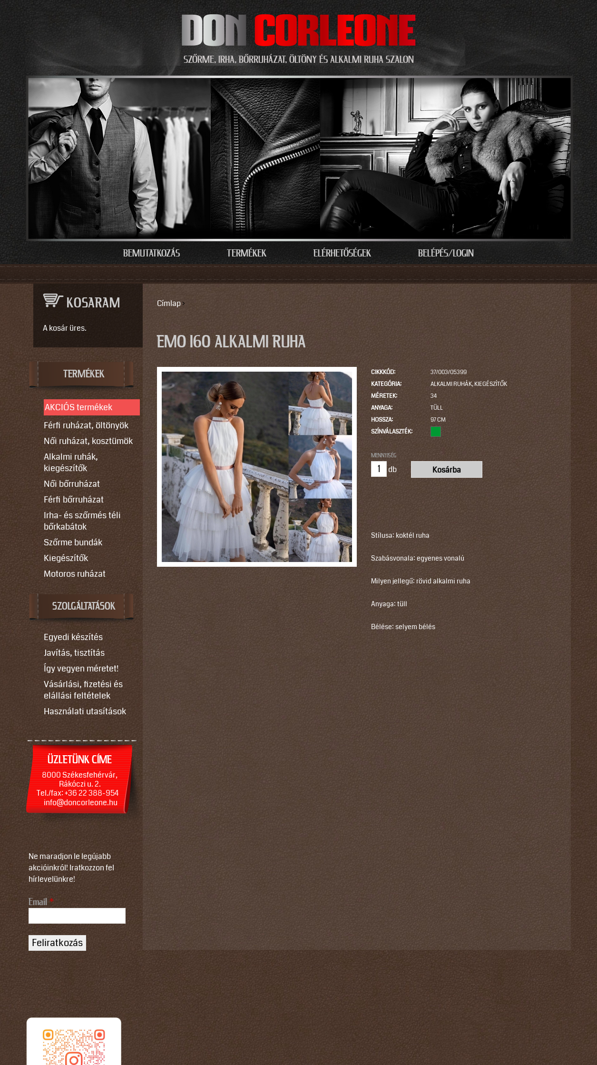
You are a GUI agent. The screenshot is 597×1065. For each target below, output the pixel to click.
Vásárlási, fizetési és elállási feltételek (83, 690)
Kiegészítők (66, 558)
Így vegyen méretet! (81, 668)
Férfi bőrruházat (74, 499)
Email (41, 902)
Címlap (169, 303)
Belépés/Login (446, 253)
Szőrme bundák (73, 542)
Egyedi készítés (73, 637)
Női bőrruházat (72, 484)
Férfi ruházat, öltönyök (86, 425)
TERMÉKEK (84, 374)
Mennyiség (383, 455)
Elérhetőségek (342, 253)
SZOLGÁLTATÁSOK (84, 606)
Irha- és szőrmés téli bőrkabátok (82, 521)
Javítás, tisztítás (74, 653)
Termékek (246, 253)
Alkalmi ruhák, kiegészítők (469, 384)
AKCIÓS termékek (78, 407)
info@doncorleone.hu (80, 802)
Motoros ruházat (75, 574)
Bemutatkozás (151, 253)
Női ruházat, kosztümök (88, 441)
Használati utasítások (85, 711)
